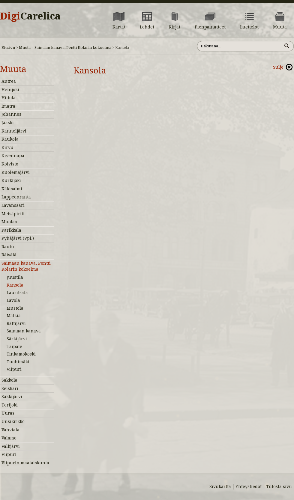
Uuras (8, 413)
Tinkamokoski (21, 354)
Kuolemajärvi (16, 172)
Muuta (25, 47)
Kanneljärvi (14, 131)
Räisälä (9, 254)
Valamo (9, 438)
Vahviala (11, 429)
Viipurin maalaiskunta (25, 462)
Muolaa (9, 221)
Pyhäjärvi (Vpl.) (18, 238)
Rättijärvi (16, 323)
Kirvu (8, 147)
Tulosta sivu (279, 486)
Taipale (14, 346)
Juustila (15, 277)
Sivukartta (220, 486)
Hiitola (9, 97)
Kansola (15, 285)
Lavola (13, 300)
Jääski (8, 122)
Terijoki (10, 405)
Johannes (11, 114)
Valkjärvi (11, 446)
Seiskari (10, 388)
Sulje (278, 67)
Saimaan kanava (24, 331)
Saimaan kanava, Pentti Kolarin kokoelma (72, 47)
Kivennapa (13, 155)
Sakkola (9, 380)
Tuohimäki (18, 361)
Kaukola (10, 139)
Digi (30, 16)
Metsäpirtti (13, 213)
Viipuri (14, 369)
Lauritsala (17, 292)
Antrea (9, 81)
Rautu (8, 246)
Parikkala (11, 230)
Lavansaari (13, 205)
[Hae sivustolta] (239, 46)
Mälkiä (14, 315)
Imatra (8, 106)
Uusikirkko (13, 421)
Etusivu (8, 47)
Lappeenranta (16, 197)
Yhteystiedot (249, 486)
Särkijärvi (17, 338)
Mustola (15, 308)
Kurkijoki (11, 180)
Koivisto (10, 164)
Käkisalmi (12, 188)
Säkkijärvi (12, 396)
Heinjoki (10, 89)
